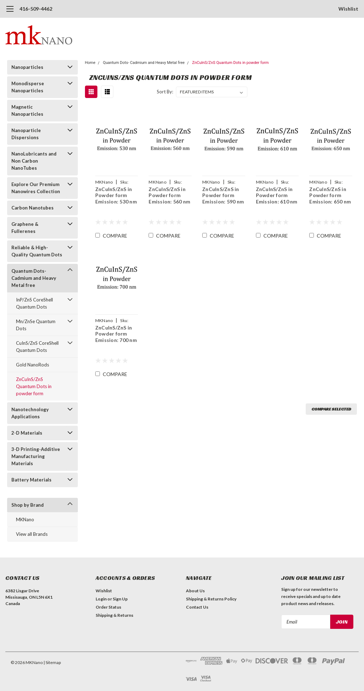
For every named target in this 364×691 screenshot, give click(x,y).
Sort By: (165, 91)
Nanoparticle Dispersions (26, 133)
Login (101, 599)
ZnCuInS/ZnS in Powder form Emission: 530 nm (116, 195)
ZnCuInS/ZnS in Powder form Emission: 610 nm (277, 195)
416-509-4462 (36, 9)
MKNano (25, 519)
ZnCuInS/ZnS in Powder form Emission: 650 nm (330, 195)
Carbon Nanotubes (32, 208)
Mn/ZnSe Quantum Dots (35, 325)
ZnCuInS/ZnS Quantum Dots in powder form (34, 386)
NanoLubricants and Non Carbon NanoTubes (34, 161)
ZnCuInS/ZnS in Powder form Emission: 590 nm (223, 195)
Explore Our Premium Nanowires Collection (35, 187)
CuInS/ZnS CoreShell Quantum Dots (37, 346)
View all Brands (32, 534)
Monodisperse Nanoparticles (27, 87)
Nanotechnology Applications (30, 413)
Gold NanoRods (32, 365)
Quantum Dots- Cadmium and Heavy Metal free (33, 278)
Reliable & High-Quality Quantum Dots (36, 251)
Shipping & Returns (114, 615)
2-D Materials (26, 433)
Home (90, 62)
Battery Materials (31, 480)
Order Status (108, 607)
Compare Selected (331, 409)
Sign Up (120, 599)
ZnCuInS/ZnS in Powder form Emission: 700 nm (116, 334)
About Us (195, 590)
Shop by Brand (27, 505)
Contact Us (197, 607)
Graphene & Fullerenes (24, 227)
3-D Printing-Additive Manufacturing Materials (35, 456)
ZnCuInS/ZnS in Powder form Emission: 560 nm (169, 195)
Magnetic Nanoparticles (27, 110)
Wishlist (348, 9)
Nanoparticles (27, 67)
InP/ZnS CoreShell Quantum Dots (34, 303)
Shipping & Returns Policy (211, 599)
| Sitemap (52, 662)
